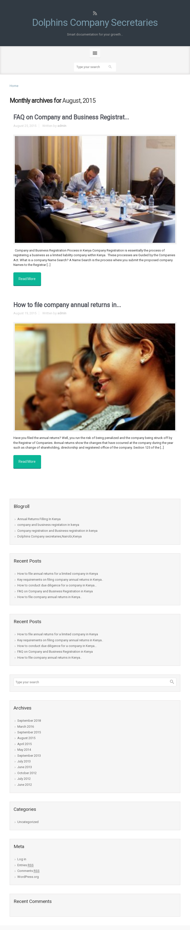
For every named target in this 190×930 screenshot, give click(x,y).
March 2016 (25, 721)
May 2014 (24, 745)
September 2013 (29, 750)
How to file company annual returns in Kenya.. (49, 592)
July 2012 (24, 774)
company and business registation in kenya (48, 520)
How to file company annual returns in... (67, 302)
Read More (28, 278)
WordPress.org (28, 871)
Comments (28, 866)
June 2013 (24, 762)
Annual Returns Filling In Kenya (39, 514)
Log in (21, 854)
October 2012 (27, 768)
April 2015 (24, 739)
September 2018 (29, 715)
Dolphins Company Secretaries (95, 22)
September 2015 (29, 727)
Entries (25, 860)
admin (61, 126)
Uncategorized (28, 817)
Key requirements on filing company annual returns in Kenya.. (60, 574)
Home (14, 86)
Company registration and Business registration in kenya (57, 525)
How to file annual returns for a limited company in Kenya (57, 569)
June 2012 (24, 779)
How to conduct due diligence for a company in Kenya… (57, 580)
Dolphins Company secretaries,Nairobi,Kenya (49, 531)
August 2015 (26, 733)
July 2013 (24, 756)
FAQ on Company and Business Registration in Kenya (55, 586)
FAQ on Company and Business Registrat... (71, 117)
